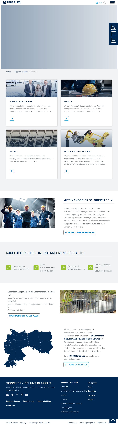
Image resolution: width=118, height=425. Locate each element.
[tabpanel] (59, 37)
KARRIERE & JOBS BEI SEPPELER (79, 232)
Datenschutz (72, 422)
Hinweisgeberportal (87, 422)
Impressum (101, 422)
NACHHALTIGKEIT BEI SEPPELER (23, 316)
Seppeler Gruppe (21, 72)
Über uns (34, 72)
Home (8, 72)
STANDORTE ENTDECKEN (76, 364)
